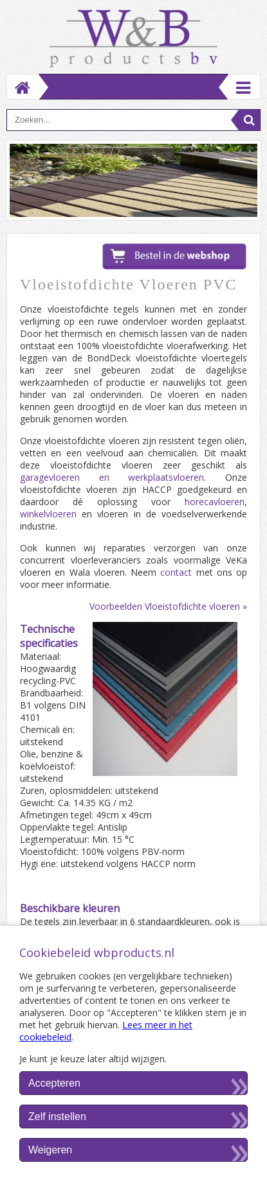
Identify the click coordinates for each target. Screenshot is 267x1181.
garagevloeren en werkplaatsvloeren (112, 477)
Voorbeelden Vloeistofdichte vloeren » (168, 606)
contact (176, 572)
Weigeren (50, 1149)
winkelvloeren (48, 514)
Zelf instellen (57, 1116)
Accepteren (54, 1083)
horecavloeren (214, 502)
